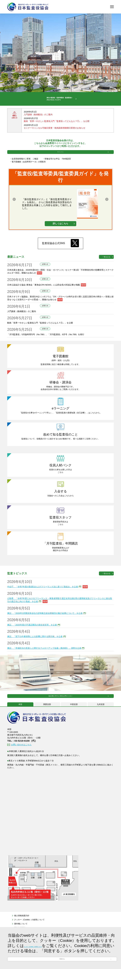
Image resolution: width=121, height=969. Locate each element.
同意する (62, 954)
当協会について (60, 690)
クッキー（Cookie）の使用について (56, 931)
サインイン (60, 165)
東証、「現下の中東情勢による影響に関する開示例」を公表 (35, 654)
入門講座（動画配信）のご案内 (38, 123)
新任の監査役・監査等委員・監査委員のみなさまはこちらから (57, 103)
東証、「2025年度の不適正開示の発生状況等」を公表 (32, 643)
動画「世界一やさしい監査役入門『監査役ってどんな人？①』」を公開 (56, 130)
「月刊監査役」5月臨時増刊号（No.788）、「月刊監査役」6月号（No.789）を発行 (45, 352)
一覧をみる (106, 275)
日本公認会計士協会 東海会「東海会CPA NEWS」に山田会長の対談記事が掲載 (43, 303)
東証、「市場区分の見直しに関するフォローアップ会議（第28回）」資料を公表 (44, 666)
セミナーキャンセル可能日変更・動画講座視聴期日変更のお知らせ (54, 137)
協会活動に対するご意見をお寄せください (60, 718)
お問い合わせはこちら (21, 771)
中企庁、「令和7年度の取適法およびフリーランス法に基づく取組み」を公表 (42, 605)
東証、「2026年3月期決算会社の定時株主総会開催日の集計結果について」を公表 (45, 631)
